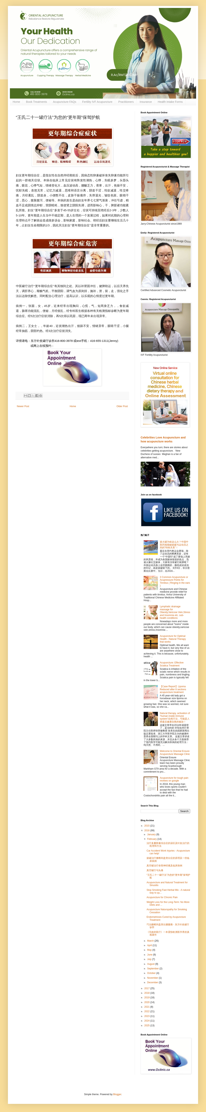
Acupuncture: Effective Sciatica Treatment (172, 664)
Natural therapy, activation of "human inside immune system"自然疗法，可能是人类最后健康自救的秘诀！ (175, 717)
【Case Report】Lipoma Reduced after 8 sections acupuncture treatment (173, 689)
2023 (147, 1016)
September (153, 968)
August (151, 964)
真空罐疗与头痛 (155, 870)
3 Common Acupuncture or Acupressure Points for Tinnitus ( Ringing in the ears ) (175, 581)
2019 (147, 997)
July (149, 959)
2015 (147, 825)
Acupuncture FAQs (64, 101)
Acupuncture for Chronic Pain (162, 897)
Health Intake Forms (170, 101)
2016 (147, 830)
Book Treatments (36, 101)
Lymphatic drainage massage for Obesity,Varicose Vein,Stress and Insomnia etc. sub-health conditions (175, 612)
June (150, 954)
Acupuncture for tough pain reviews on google (174, 779)
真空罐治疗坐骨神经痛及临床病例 (164, 865)
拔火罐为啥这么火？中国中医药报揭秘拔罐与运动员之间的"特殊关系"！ (174, 544)
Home (16, 101)
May (149, 950)
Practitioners (126, 101)
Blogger (117, 1094)
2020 (147, 1002)
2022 (147, 1011)
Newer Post (23, 406)
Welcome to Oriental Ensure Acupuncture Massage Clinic (175, 752)
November (153, 977)
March (150, 940)
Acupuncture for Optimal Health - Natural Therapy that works (173, 639)
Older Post (122, 406)
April (150, 945)
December (153, 982)
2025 (147, 1025)
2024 (147, 1020)
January (151, 834)
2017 (147, 988)
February (152, 839)
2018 (147, 993)
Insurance (146, 101)
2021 (147, 1006)
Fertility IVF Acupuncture (97, 101)
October (151, 973)
